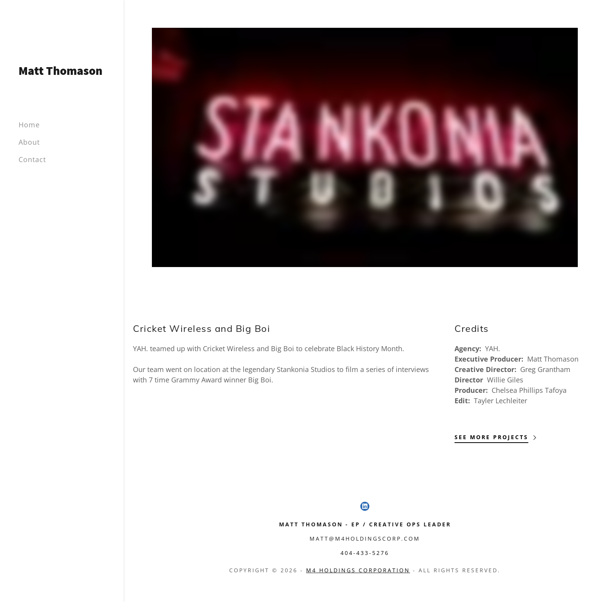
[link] (62, 72)
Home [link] (29, 124)
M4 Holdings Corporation (358, 570)
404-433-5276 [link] (364, 552)
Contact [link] (32, 159)
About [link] (29, 142)
